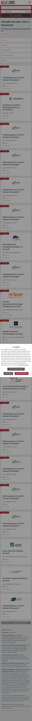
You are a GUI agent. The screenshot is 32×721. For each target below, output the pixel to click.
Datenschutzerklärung (23, 365)
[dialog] (16, 360)
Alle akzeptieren (21, 373)
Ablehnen (8, 373)
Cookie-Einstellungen (16, 369)
